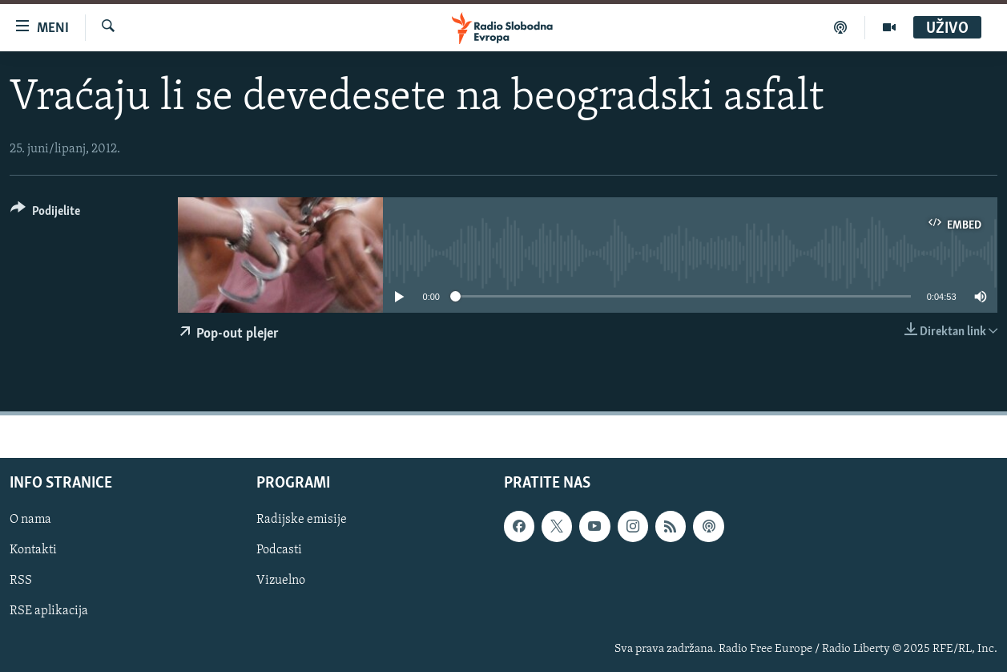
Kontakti (33, 550)
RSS (21, 580)
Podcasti (279, 550)
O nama (30, 519)
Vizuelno (280, 580)
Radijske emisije (301, 519)
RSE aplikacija (49, 611)
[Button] (45, 213)
